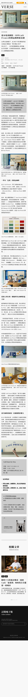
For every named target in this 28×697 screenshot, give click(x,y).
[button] (11, 599)
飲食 (3, 55)
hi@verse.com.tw (6, 637)
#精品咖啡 (8, 66)
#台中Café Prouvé (18, 66)
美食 (3, 576)
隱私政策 (16, 635)
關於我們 (12, 635)
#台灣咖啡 (4, 67)
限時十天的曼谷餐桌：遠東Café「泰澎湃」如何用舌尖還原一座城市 (13, 583)
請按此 (14, 496)
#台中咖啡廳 (11, 67)
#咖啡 (2, 66)
